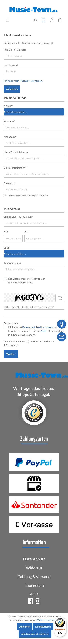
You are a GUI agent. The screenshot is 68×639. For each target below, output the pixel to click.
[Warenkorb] (60, 20)
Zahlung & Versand (34, 576)
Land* (7, 247)
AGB (43, 330)
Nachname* (10, 136)
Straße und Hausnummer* (18, 216)
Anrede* (8, 105)
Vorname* (9, 121)
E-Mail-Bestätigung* (15, 167)
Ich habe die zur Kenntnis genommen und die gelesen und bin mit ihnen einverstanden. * (36, 331)
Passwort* (9, 183)
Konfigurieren (43, 626)
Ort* (27, 232)
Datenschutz (34, 558)
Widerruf (34, 567)
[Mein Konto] (52, 20)
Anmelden (12, 89)
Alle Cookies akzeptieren (35, 633)
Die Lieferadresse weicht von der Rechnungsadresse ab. (26, 280)
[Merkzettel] (43, 20)
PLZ (6, 232)
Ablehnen (24, 626)
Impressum (34, 585)
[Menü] (8, 20)
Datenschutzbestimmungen (37, 327)
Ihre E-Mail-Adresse (15, 49)
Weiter (11, 354)
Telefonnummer (13, 263)
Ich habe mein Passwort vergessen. (23, 80)
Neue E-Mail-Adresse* (16, 152)
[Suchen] (35, 20)
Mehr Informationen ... (48, 619)
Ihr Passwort (11, 65)
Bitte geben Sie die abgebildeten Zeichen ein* (29, 307)
